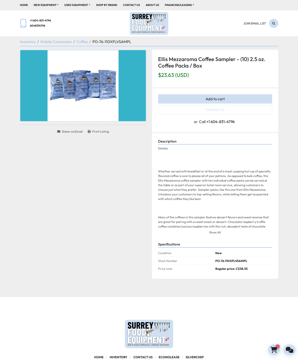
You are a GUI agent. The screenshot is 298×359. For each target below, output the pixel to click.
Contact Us (131, 5)
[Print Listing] (98, 131)
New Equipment (45, 5)
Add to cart (215, 98)
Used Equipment (76, 5)
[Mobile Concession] (56, 41)
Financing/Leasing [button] (178, 5)
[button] (46, 5)
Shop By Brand (106, 5)
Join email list (254, 23)
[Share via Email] (70, 131)
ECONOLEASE (169, 357)
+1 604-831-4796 (40, 20)
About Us (152, 5)
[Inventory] (28, 41)
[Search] (273, 23)
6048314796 (37, 25)
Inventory (118, 357)
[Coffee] (82, 41)
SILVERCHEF (195, 357)
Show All (215, 232)
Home (24, 5)
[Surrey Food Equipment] (149, 333)
